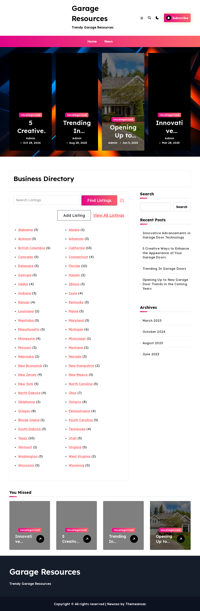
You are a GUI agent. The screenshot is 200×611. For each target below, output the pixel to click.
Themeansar (136, 604)
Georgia (24, 275)
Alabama (25, 230)
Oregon (24, 411)
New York (25, 384)
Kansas (23, 302)
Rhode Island (28, 420)
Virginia (75, 447)
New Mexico (78, 375)
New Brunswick (30, 366)
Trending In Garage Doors (164, 269)
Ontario (75, 402)
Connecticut (78, 257)
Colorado (25, 257)
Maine (73, 311)
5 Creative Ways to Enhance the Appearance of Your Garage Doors (166, 253)
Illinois (74, 284)
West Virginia (79, 456)
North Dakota (29, 393)
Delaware (25, 266)
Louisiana (26, 311)
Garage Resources (44, 572)
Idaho (23, 284)
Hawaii (74, 275)
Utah (73, 438)
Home (92, 41)
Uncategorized (30, 114)
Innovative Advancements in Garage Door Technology (166, 235)
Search (147, 193)
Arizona (24, 239)
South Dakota (29, 429)
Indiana (24, 293)
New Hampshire (81, 366)
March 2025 (152, 320)
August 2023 (153, 343)
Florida (74, 266)
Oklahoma (26, 402)
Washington (28, 456)
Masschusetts (28, 329)
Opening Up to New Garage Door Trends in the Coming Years (165, 284)
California (77, 248)
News (108, 41)
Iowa (73, 293)
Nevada (75, 356)
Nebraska (26, 356)
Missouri (24, 347)
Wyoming (76, 465)
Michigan (76, 329)
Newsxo (113, 604)
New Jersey (27, 375)
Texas (22, 438)
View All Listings (72, 215)
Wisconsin (26, 465)
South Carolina (81, 420)
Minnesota (26, 338)
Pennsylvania (79, 411)
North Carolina (81, 384)
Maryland (76, 320)
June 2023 (151, 354)
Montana (76, 347)
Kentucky (76, 302)
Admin (30, 138)
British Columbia (31, 248)
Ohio (72, 393)
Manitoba (26, 320)
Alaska (74, 230)
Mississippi (77, 338)
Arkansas (76, 239)
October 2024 (154, 332)
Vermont (25, 447)
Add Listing (107, 215)
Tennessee (77, 429)
